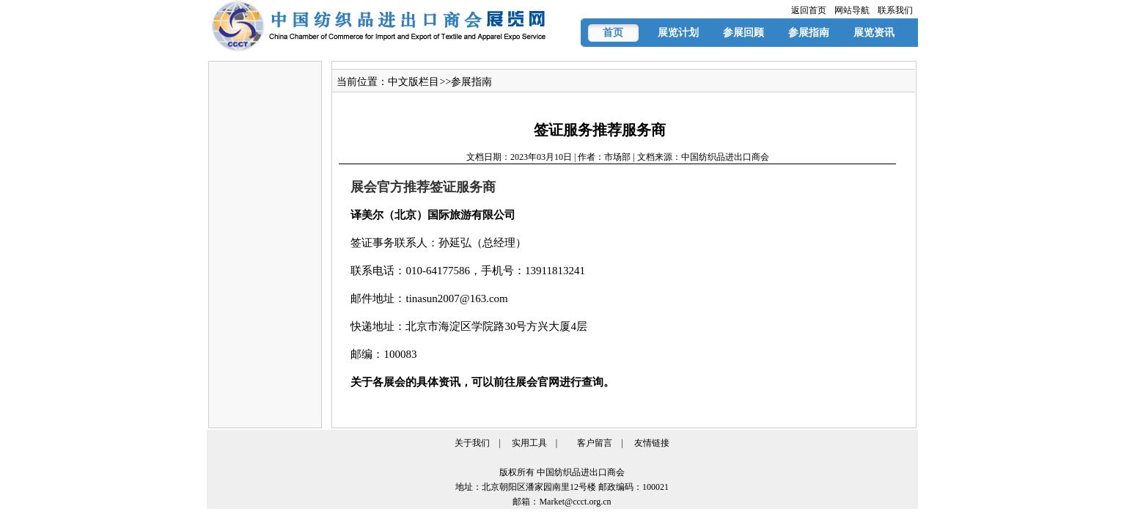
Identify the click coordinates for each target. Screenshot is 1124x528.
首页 (613, 32)
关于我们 (472, 443)
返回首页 (808, 10)
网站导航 (852, 10)
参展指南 (808, 32)
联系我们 (895, 10)
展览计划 (678, 32)
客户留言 (594, 443)
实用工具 (529, 443)
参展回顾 (743, 32)
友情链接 (651, 443)
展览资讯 (874, 32)
